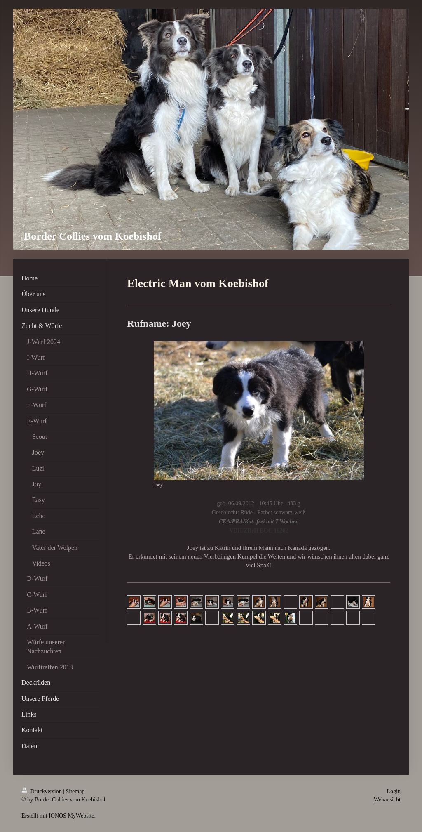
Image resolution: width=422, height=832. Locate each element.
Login (394, 791)
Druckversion (42, 791)
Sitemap (75, 791)
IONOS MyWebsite (71, 816)
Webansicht (387, 800)
